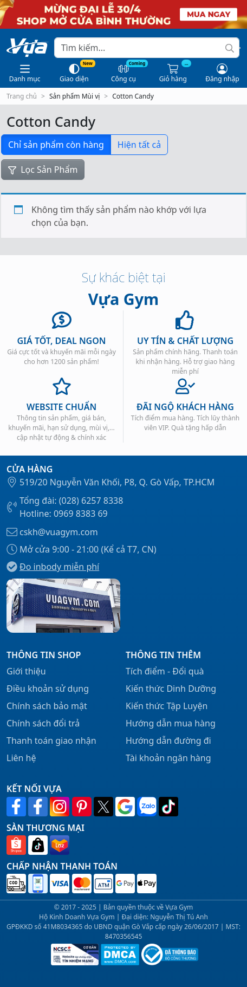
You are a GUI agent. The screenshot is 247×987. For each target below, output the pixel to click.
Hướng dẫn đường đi (168, 740)
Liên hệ (21, 758)
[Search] (146, 47)
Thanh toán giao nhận (51, 740)
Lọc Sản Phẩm (42, 170)
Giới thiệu (26, 671)
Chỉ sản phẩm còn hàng (56, 145)
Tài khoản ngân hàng (168, 758)
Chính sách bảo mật (46, 706)
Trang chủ (21, 96)
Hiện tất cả (139, 145)
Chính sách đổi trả (43, 723)
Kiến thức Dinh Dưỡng (171, 688)
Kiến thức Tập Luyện (166, 706)
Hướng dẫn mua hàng (171, 723)
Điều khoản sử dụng (47, 688)
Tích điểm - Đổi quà (165, 671)
